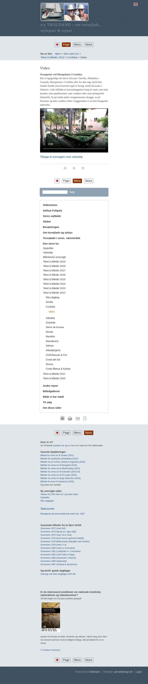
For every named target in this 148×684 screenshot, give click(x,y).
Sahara (50, 345)
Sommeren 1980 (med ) (58, 548)
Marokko (50, 336)
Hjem (58, 53)
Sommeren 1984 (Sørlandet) (54, 561)
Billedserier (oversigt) (54, 257)
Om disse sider (52, 407)
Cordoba (72, 57)
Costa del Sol (53, 359)
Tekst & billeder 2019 (54, 261)
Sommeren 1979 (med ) (53, 545)
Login (139, 671)
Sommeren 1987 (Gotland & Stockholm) (59, 564)
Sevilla (49, 302)
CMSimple (94, 671)
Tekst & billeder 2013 (54, 288)
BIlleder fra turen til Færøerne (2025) (57, 481)
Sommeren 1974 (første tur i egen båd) (58, 531)
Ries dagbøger (47, 501)
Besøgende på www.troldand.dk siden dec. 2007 (63, 514)
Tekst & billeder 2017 (54, 270)
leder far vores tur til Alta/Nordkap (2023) (61, 468)
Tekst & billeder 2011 (54, 373)
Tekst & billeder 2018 (54, 266)
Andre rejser (50, 385)
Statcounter (48, 508)
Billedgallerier (51, 391)
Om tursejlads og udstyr (58, 232)
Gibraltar (50, 318)
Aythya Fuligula (53, 210)
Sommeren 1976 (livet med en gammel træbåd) (62, 538)
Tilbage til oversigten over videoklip (61, 156)
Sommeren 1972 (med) (53, 528)
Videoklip (48, 252)
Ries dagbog (52, 297)
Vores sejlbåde (52, 216)
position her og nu (62, 445)
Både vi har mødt (53, 396)
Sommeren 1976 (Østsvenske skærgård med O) (65, 541)
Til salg (47, 402)
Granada (50, 322)
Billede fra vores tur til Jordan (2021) (57, 455)
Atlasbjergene (53, 350)
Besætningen (51, 227)
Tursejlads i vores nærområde (61, 238)
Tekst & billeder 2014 (54, 283)
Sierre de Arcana (55, 327)
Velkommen (50, 204)
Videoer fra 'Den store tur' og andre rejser (59, 494)
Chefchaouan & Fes (56, 355)
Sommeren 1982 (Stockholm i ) (58, 558)
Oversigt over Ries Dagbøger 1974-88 (58, 574)
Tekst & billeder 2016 (54, 274)
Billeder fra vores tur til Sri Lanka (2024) (59, 475)
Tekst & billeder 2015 (54, 279)
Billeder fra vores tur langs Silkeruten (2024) (61, 478)
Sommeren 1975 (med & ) (56, 535)
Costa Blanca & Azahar (58, 368)
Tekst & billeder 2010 (54, 378)
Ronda (49, 331)
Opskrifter (48, 248)
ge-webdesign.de (123, 671)
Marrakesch (52, 341)
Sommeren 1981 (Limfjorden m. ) (61, 551)
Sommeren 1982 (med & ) (58, 554)
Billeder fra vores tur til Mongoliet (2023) (59, 465)
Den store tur (71, 53)
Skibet (47, 221)
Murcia (49, 364)
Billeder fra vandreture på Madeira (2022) (59, 458)
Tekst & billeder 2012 (52, 57)
